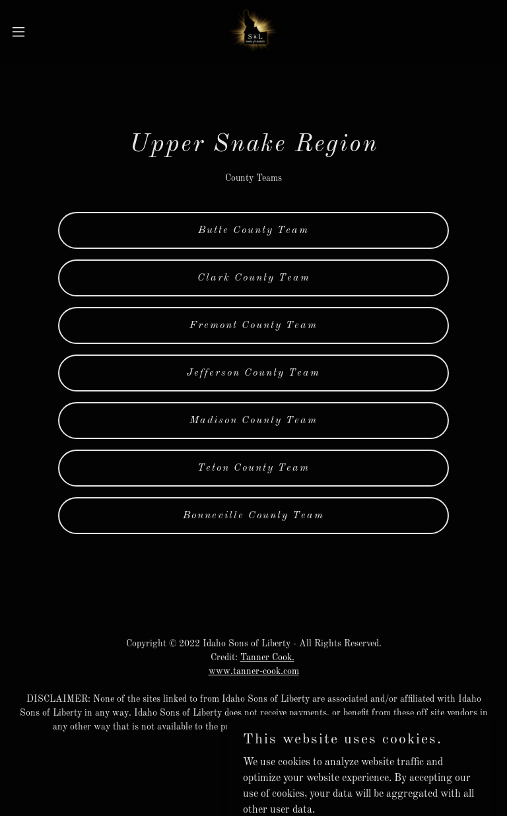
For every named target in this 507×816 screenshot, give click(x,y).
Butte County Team (253, 230)
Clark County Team (253, 278)
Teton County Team (253, 468)
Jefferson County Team (253, 373)
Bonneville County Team (253, 515)
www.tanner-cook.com (254, 671)
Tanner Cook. (267, 657)
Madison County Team (253, 420)
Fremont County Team (253, 325)
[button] (42, 31)
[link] (253, 31)
